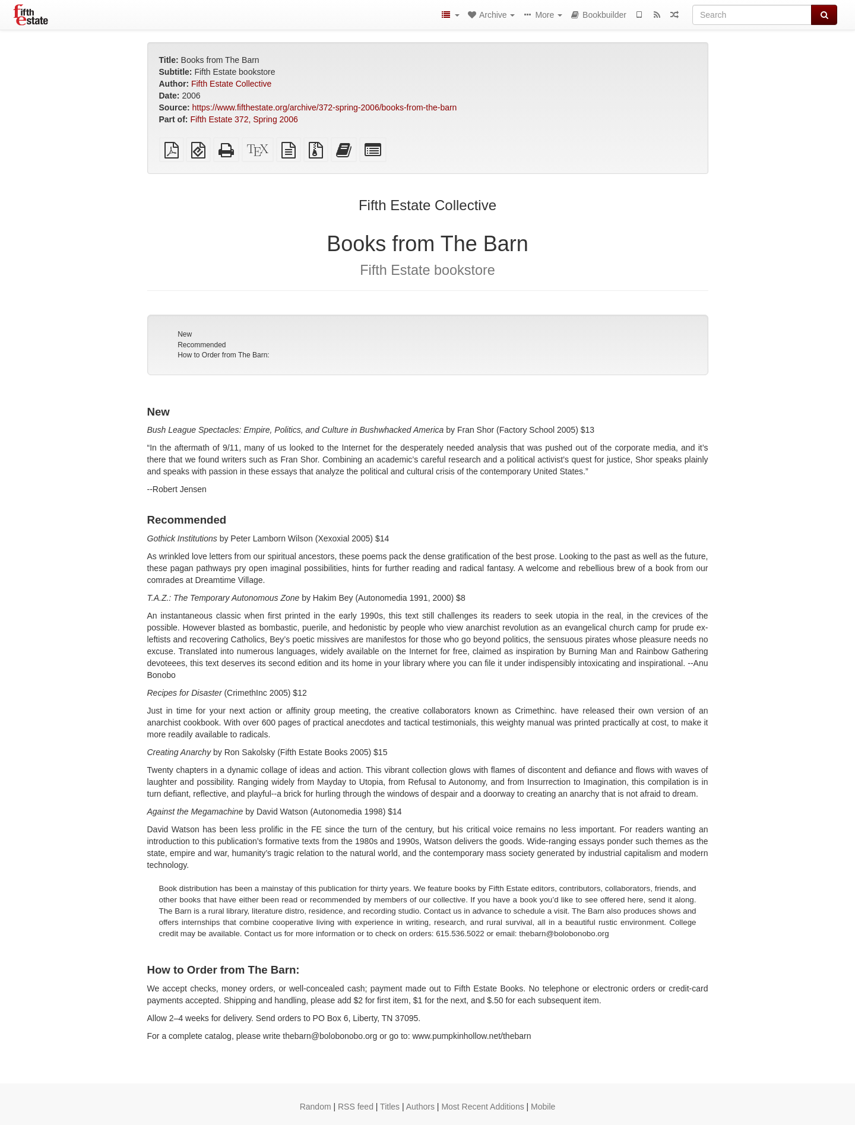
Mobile (543, 1106)
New (185, 334)
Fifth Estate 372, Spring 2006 (243, 119)
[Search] (752, 15)
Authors (420, 1106)
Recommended (202, 345)
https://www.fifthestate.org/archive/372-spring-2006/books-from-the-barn (324, 107)
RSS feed (355, 1106)
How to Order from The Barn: (224, 355)
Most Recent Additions (482, 1106)
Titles (390, 1106)
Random (315, 1106)
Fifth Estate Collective (231, 83)
